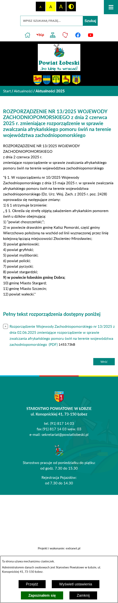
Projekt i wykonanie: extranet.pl (59, 548)
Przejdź (32, 584)
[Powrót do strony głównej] (7, 91)
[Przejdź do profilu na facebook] (78, 35)
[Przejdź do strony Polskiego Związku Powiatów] (65, 35)
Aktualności (23, 91)
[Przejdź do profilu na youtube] (90, 35)
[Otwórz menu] (111, 7)
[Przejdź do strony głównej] (27, 35)
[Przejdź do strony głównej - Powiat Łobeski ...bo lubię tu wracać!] (59, 57)
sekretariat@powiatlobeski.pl (64, 434)
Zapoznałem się (42, 595)
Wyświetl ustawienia (75, 584)
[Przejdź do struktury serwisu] (53, 35)
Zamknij (83, 595)
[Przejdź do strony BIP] (40, 35)
